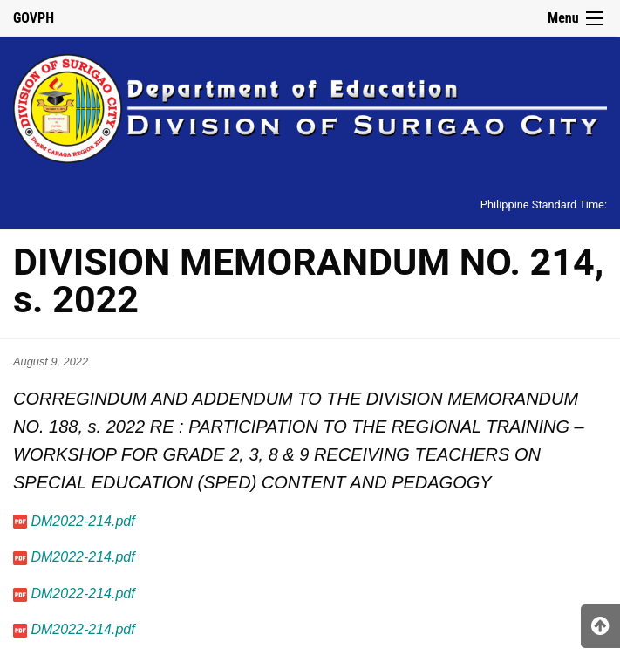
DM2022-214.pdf (82, 521)
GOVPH (33, 18)
